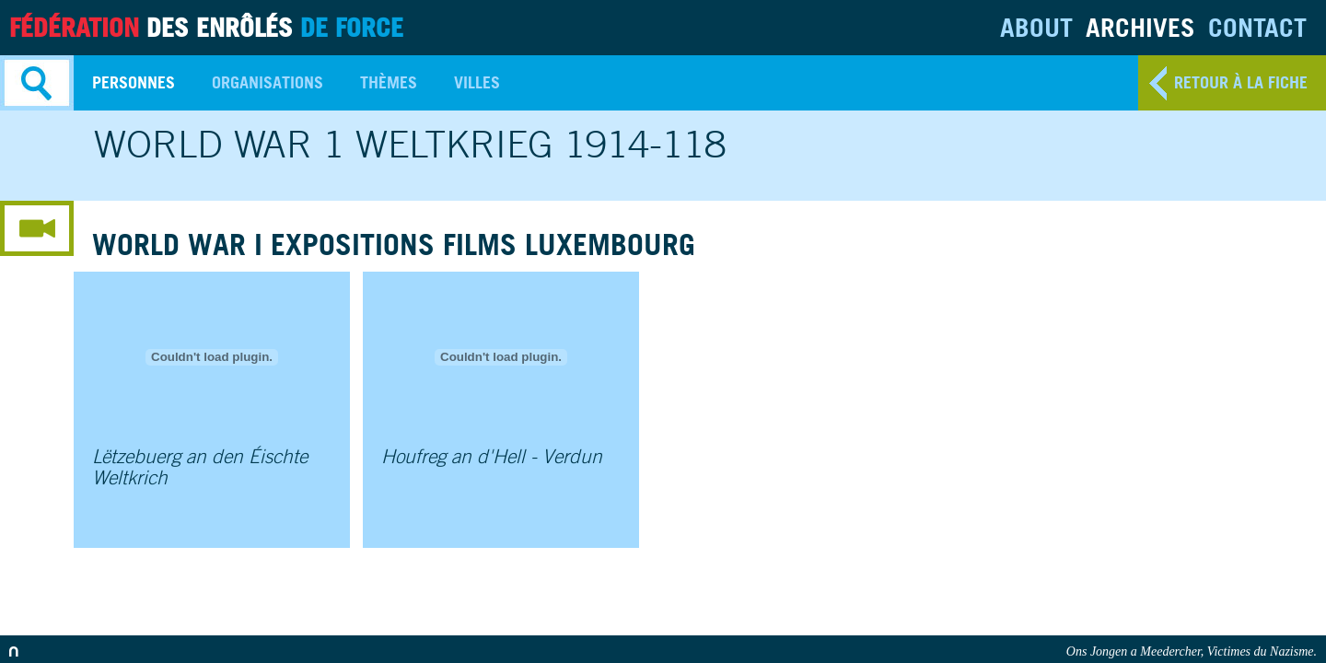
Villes (477, 82)
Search (37, 82)
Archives (1140, 27)
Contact (1257, 27)
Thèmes (388, 82)
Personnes (133, 82)
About (1036, 27)
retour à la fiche (1241, 82)
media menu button (37, 228)
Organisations (267, 82)
